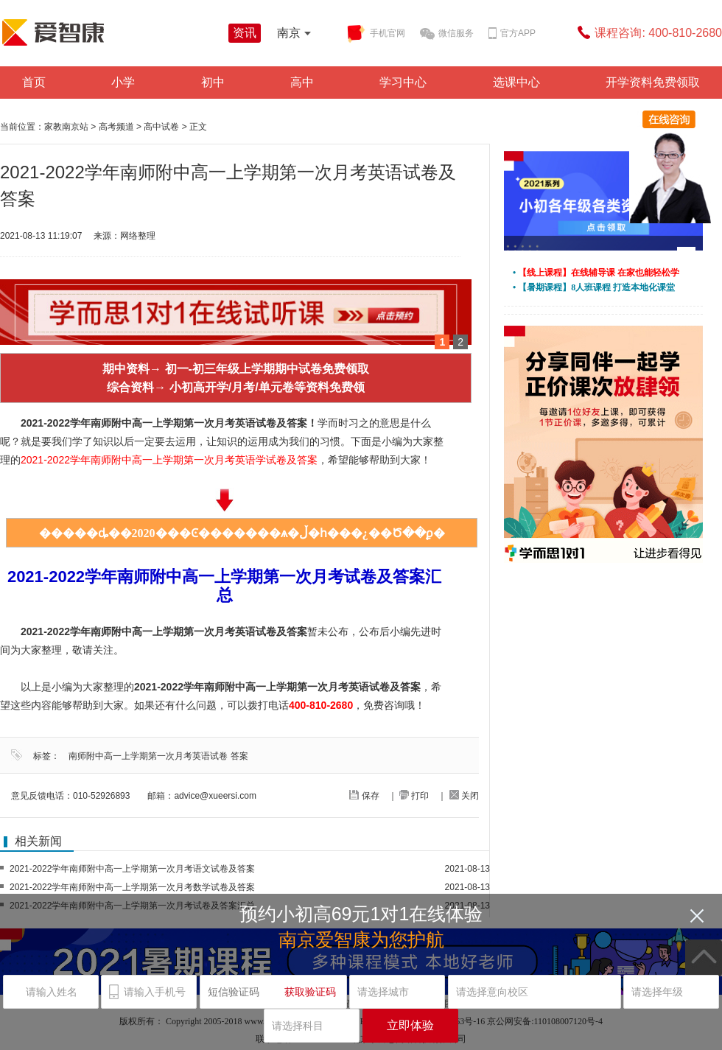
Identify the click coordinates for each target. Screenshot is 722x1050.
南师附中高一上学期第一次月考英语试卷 (148, 756)
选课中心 (516, 82)
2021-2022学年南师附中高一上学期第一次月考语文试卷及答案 (132, 869)
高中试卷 (161, 127)
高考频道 (116, 127)
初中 (213, 82)
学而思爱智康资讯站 (110, 32)
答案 (239, 756)
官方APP (512, 34)
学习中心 (403, 82)
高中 (302, 82)
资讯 (244, 33)
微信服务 (447, 34)
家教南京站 (66, 127)
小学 (123, 82)
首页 (34, 82)
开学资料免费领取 (653, 82)
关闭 (464, 796)
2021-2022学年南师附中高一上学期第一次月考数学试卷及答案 (132, 887)
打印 (414, 796)
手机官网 (375, 34)
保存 (364, 796)
